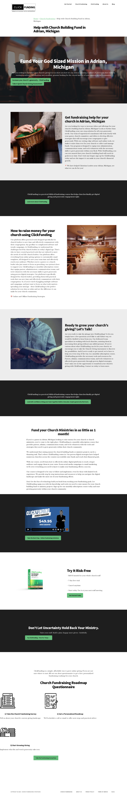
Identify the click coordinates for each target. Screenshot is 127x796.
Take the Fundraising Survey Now (46, 758)
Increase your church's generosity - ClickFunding (30, 80)
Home (36, 19)
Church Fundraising (47, 19)
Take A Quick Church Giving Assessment (27, 84)
